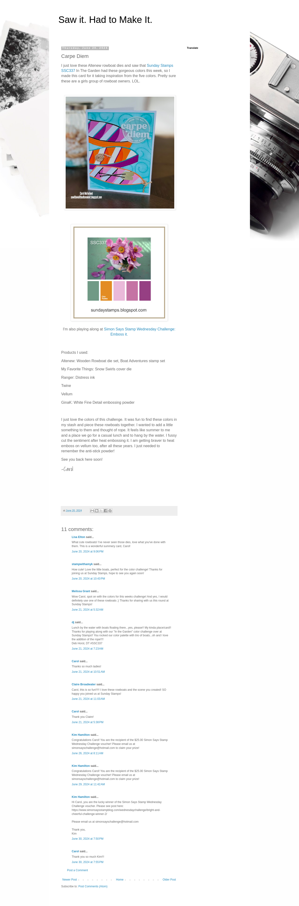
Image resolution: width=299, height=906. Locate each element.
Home (120, 879)
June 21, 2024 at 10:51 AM (88, 671)
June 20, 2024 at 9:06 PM (87, 551)
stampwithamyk (82, 564)
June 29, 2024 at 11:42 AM (88, 784)
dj (73, 622)
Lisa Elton (78, 537)
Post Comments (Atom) (92, 886)
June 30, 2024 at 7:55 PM (87, 862)
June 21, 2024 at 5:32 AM (87, 609)
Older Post (169, 879)
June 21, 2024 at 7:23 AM (87, 648)
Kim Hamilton (81, 734)
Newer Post (69, 879)
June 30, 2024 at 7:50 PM (87, 838)
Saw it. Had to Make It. (105, 19)
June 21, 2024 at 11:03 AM (88, 699)
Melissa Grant (81, 591)
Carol (75, 661)
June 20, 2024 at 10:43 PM (88, 578)
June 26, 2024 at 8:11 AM (87, 753)
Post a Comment (77, 870)
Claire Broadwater (84, 684)
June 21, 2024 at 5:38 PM (87, 722)
